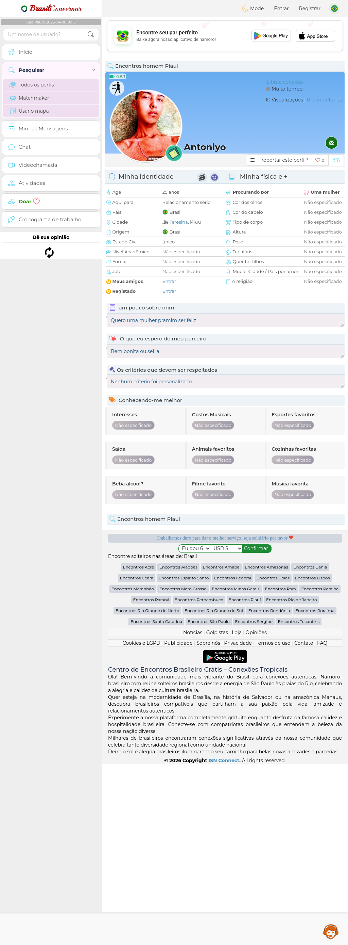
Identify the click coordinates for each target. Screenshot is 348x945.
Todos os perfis (32, 84)
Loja (237, 814)
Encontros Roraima (314, 791)
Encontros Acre (138, 748)
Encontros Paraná (151, 780)
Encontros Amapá (221, 748)
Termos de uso (273, 824)
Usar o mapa (29, 111)
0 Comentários (324, 100)
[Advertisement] (225, 35)
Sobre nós (208, 824)
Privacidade (238, 824)
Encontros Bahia (310, 748)
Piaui (196, 222)
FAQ (322, 824)
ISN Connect (224, 942)
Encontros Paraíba (319, 769)
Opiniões (256, 814)
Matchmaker (29, 98)
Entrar (281, 8)
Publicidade (178, 824)
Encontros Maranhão (132, 769)
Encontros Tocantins (298, 802)
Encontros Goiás (273, 759)
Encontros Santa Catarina (156, 802)
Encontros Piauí (245, 780)
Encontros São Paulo (209, 802)
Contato (303, 824)
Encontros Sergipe (254, 802)
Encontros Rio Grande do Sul (214, 791)
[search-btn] (91, 35)
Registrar (309, 8)
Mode (253, 8)
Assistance (331, 931)
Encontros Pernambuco (199, 780)
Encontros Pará (280, 769)
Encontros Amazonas (266, 748)
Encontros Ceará (136, 759)
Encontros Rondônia (269, 791)
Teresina (179, 222)
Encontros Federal (232, 759)
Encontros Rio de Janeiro (291, 780)
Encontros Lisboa (312, 759)
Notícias (192, 814)
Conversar (51, 8)
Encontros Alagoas (178, 748)
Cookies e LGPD (141, 824)
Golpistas (217, 814)
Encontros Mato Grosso (183, 769)
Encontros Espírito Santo (184, 759)
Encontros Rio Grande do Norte (147, 791)
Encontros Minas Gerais (235, 769)
